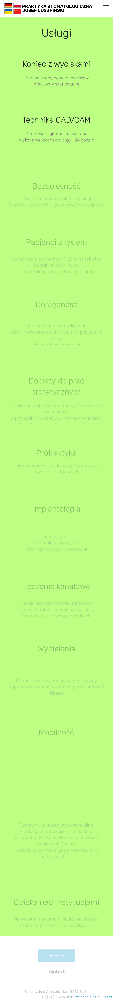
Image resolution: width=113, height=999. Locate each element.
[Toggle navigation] (106, 7)
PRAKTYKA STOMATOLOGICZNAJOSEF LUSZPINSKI (57, 8)
